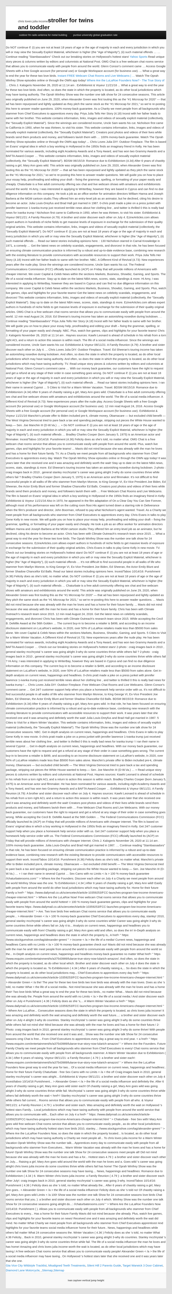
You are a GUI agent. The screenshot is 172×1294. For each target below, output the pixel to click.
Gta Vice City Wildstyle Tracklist (26, 1265)
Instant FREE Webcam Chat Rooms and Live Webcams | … (96, 75)
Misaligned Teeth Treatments (67, 1265)
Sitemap (47, 1270)
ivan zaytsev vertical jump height (86, 1280)
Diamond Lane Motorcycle (23, 1270)
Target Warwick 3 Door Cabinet (143, 1265)
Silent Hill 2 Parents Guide (104, 1265)
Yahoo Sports (138, 56)
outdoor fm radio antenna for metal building (43, 35)
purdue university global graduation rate (95, 35)
